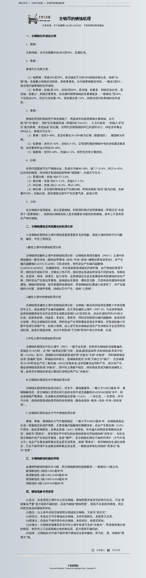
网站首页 (23, 3)
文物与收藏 (37, 3)
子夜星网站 (73, 565)
